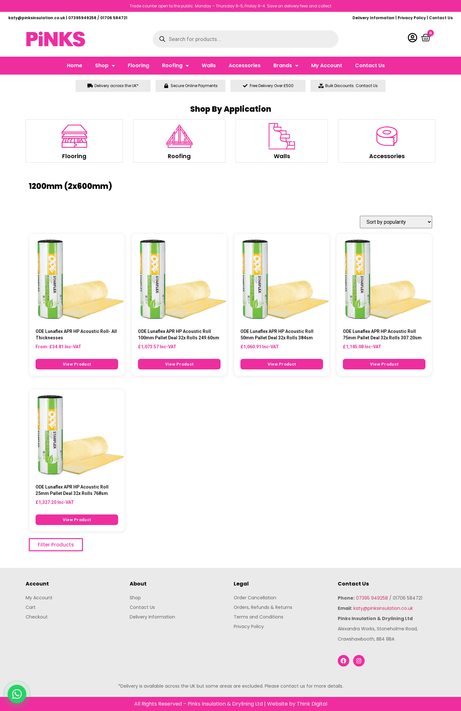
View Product (77, 364)
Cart (31, 607)
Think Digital (312, 703)
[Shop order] (396, 222)
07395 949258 (372, 598)
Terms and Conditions (258, 617)
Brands (285, 65)
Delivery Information (373, 17)
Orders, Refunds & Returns (263, 607)
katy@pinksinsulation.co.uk (383, 608)
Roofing (175, 65)
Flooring (138, 65)
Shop (105, 65)
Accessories (245, 65)
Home (74, 65)
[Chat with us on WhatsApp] (17, 694)
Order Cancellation (255, 597)
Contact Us (441, 17)
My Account (326, 65)
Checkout (37, 617)
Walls (209, 65)
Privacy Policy (412, 17)
